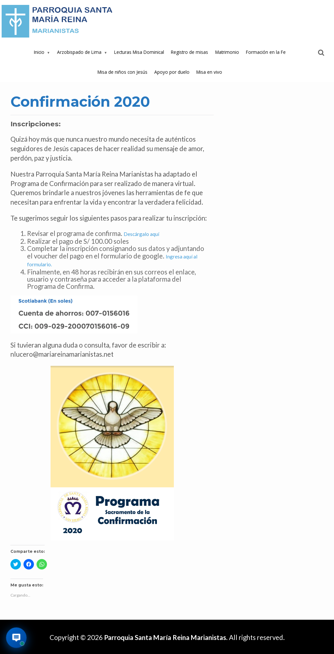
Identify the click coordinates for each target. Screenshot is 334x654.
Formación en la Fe (266, 52)
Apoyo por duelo (172, 72)
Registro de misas (189, 52)
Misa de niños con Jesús (122, 72)
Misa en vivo (209, 72)
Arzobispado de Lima (79, 52)
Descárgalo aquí (141, 234)
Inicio (39, 52)
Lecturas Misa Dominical (139, 52)
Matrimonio (227, 52)
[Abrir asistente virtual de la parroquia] (16, 638)
